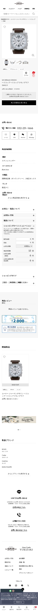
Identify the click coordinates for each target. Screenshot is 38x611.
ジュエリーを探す (8, 567)
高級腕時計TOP (5, 19)
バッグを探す (7, 574)
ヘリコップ (32, 19)
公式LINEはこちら (19, 507)
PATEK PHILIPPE (8, 468)
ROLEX (5, 450)
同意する (19, 602)
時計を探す (6, 560)
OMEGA (5, 462)
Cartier (5, 456)
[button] (18, 429)
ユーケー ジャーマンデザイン (19, 19)
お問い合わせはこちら (19, 530)
